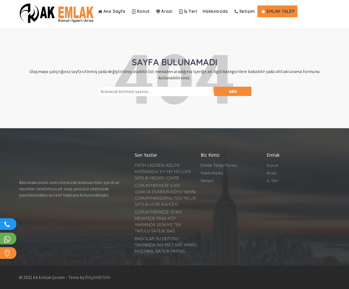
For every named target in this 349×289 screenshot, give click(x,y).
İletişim (207, 180)
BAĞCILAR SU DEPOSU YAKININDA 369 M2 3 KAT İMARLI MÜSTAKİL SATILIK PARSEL (166, 245)
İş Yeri (272, 180)
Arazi (271, 173)
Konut (272, 165)
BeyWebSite (97, 277)
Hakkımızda (212, 173)
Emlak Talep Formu (219, 165)
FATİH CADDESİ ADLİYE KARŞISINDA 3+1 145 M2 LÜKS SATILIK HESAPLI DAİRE (163, 171)
